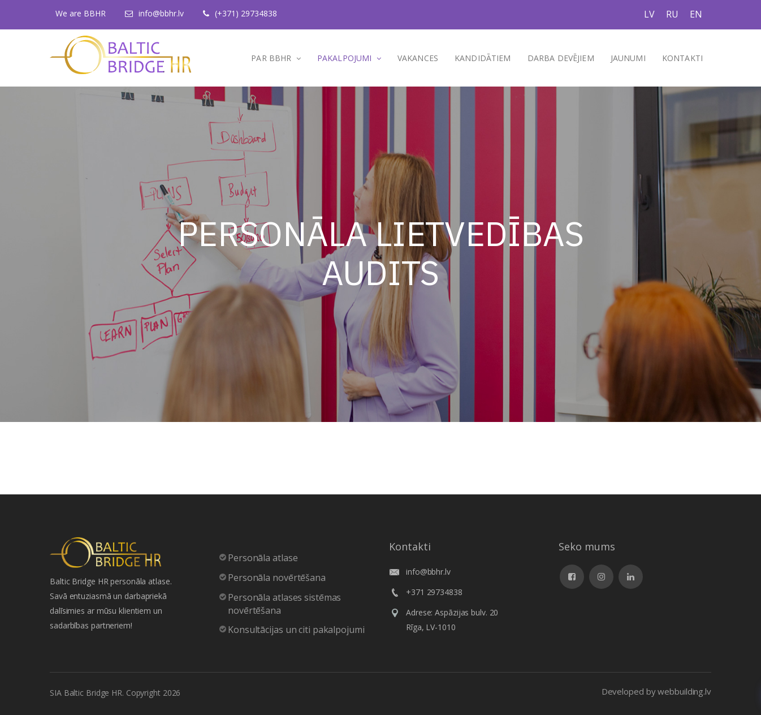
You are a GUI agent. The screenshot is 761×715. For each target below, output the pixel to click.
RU (672, 14)
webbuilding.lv (684, 691)
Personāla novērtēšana (277, 577)
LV (649, 14)
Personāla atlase (262, 558)
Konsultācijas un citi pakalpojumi (296, 629)
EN (696, 14)
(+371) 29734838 (246, 13)
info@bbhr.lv (161, 13)
